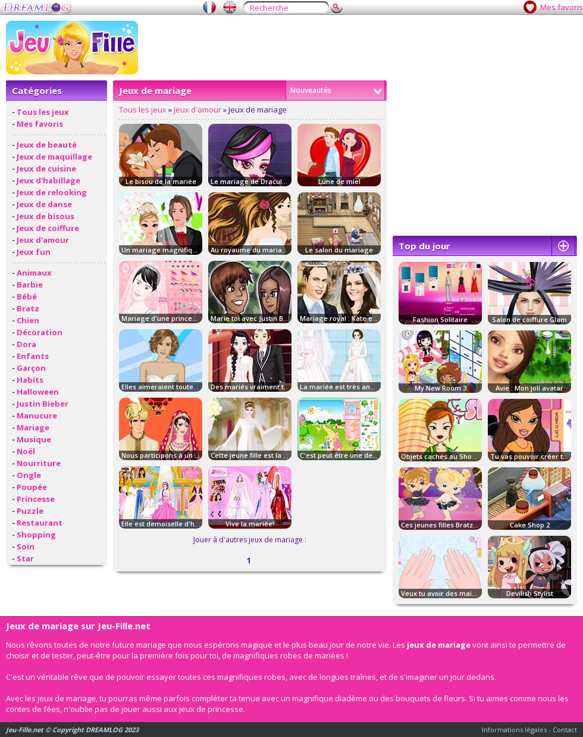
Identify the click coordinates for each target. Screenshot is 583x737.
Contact (565, 729)
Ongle (29, 475)
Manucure (37, 415)
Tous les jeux (43, 112)
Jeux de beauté (47, 144)
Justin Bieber (42, 403)
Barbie (30, 284)
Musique (34, 439)
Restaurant (39, 522)
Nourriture (39, 463)
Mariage (33, 427)
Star (25, 558)
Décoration (39, 332)
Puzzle (30, 510)
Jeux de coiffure (48, 228)
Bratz (28, 308)
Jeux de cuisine (46, 168)
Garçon (31, 368)
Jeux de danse (44, 204)
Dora (26, 344)
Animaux (34, 272)
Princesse (36, 499)
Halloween (38, 391)
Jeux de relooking (52, 192)
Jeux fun (34, 251)
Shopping (36, 534)
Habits (30, 379)
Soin (26, 546)
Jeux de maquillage (54, 156)
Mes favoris (561, 7)
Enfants (33, 356)
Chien (28, 320)
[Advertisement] (485, 155)
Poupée (32, 487)
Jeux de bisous (45, 216)
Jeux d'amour (43, 240)
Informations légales (514, 729)
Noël (26, 451)
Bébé (27, 296)
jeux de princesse (211, 709)
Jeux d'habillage (48, 180)
